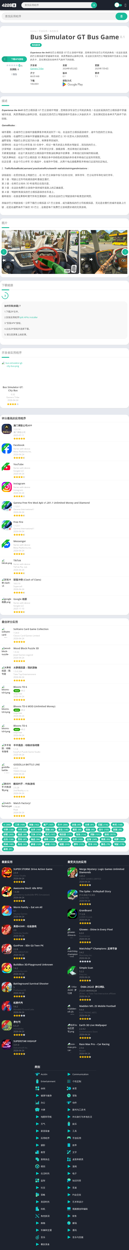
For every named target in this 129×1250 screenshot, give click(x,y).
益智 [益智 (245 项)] (92, 839)
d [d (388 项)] (7, 824)
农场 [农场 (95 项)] (76, 824)
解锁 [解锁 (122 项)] (50, 844)
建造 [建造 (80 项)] (77, 829)
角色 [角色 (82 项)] (22, 844)
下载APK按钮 (12, 59)
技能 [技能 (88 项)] (117, 829)
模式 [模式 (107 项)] (50, 834)
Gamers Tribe (37, 68)
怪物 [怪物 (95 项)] (90, 829)
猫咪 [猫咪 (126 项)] (49, 839)
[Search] (59, 5)
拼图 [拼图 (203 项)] (9, 834)
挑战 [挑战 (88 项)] (22, 834)
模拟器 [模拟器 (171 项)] (65, 834)
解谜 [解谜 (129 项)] (36, 844)
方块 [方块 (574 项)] (36, 834)
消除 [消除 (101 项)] (95, 834)
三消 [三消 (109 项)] (20, 824)
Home (33, 31)
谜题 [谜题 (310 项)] (64, 844)
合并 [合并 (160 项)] (36, 829)
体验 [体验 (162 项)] (34, 824)
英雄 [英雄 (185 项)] (9, 844)
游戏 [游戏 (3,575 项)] (110, 834)
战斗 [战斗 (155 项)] (104, 829)
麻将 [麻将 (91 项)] (8, 849)
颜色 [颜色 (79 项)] (105, 844)
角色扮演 (54, 31)
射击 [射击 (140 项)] (63, 829)
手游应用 (43, 31)
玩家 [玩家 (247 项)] (63, 839)
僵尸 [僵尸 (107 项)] (48, 824)
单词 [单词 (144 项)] (117, 824)
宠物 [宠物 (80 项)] (49, 829)
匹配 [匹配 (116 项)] (103, 824)
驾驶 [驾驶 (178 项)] (119, 844)
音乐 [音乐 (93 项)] (92, 844)
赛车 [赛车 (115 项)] (79, 844)
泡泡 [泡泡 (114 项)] (81, 834)
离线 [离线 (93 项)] (105, 839)
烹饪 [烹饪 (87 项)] (22, 839)
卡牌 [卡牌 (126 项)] (9, 829)
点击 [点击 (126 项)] (9, 839)
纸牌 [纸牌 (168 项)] (119, 839)
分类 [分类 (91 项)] (89, 824)
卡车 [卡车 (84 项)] (22, 829)
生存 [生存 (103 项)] (78, 839)
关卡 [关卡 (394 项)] (63, 824)
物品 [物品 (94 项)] (35, 839)
